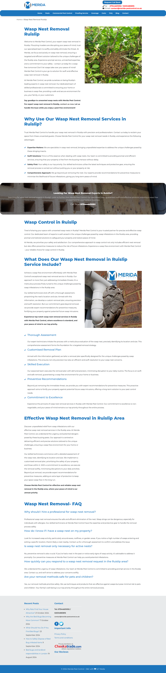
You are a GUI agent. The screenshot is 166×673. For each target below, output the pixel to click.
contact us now (67, 104)
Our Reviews (61, 652)
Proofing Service (81, 13)
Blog (117, 13)
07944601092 (115, 6)
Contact (125, 13)
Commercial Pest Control (62, 13)
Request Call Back (112, 2)
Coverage (95, 13)
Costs (104, 13)
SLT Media (100, 669)
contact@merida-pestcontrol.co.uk (126, 8)
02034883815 (128, 6)
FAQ (110, 13)
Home (39, 13)
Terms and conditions (63, 638)
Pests (47, 13)
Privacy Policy (60, 634)
